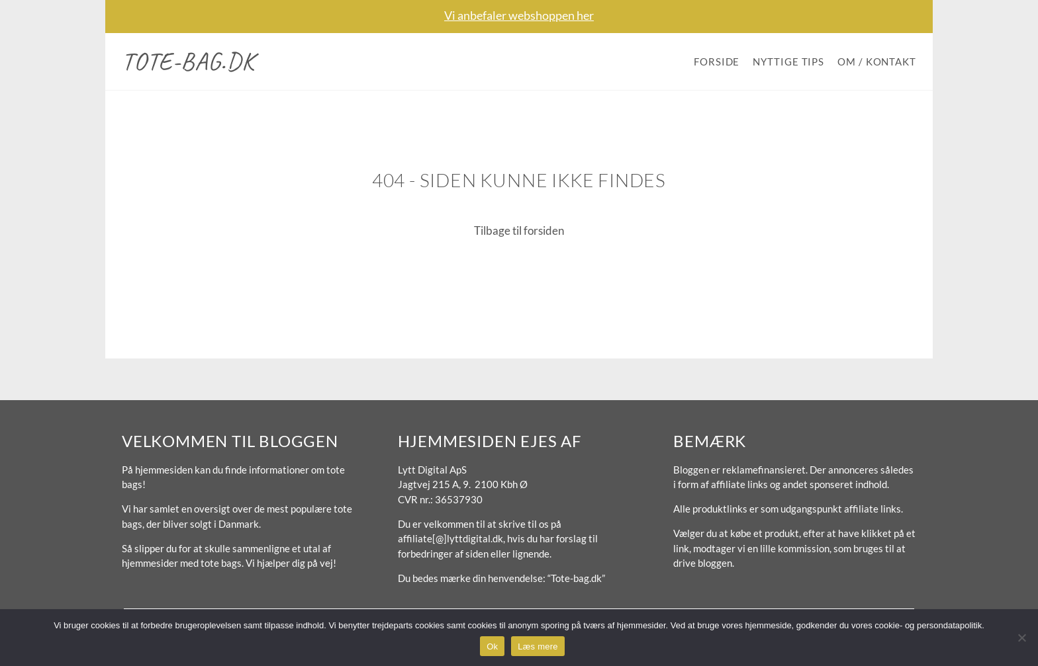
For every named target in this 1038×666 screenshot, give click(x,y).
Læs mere (538, 646)
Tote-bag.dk (188, 61)
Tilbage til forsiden (519, 230)
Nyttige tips (788, 61)
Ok (492, 646)
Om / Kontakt (876, 61)
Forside (716, 61)
